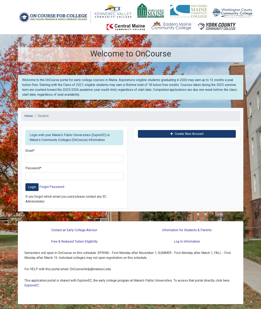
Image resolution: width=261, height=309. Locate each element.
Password (33, 168)
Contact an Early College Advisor (74, 230)
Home (28, 116)
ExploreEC (31, 285)
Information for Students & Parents (187, 230)
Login (32, 187)
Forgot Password (51, 187)
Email (30, 151)
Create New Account (187, 134)
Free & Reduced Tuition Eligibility (74, 241)
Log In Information (187, 241)
